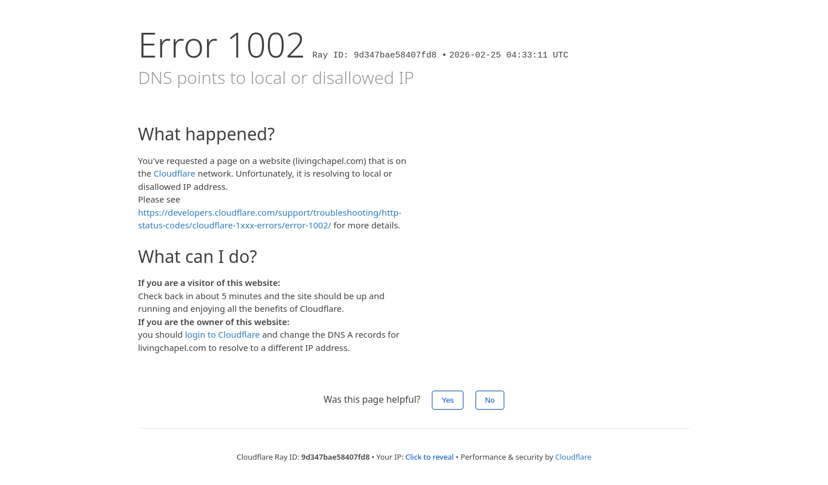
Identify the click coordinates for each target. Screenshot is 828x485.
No (490, 400)
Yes (448, 400)
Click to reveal (429, 457)
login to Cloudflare (222, 334)
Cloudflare (174, 173)
